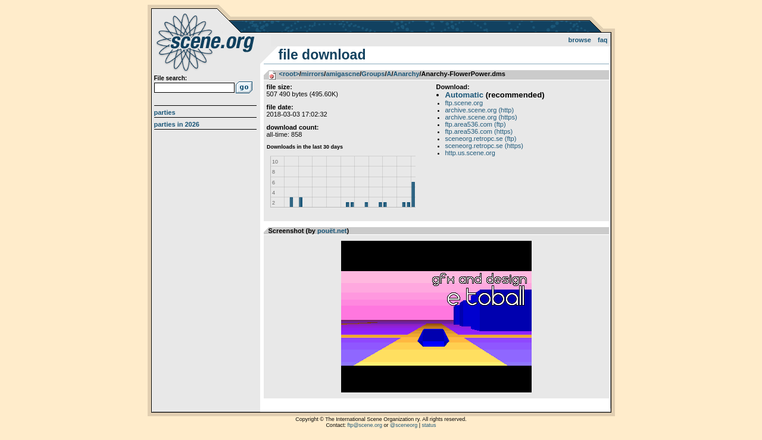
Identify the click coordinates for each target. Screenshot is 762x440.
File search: (171, 78)
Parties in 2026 (176, 124)
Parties (165, 112)
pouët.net (332, 230)
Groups (373, 73)
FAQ (603, 39)
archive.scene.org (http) (479, 110)
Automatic (464, 94)
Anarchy (407, 73)
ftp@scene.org (364, 425)
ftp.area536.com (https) (479, 131)
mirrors (312, 73)
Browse (579, 39)
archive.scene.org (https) (481, 117)
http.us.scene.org (470, 152)
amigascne (343, 73)
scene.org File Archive (207, 41)
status (429, 425)
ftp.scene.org (464, 102)
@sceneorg (403, 425)
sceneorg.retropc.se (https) (484, 145)
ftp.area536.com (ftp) (475, 124)
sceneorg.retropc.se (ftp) (481, 138)
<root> (289, 73)
